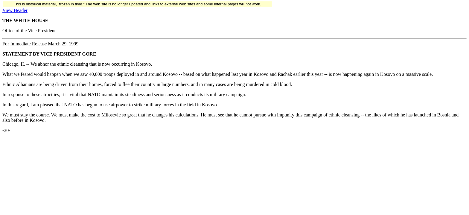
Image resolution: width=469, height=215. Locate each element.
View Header (15, 10)
